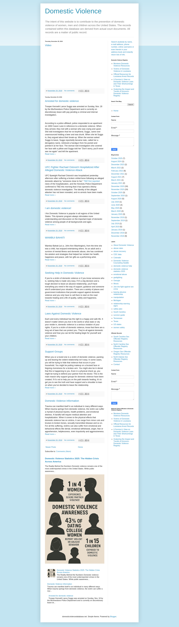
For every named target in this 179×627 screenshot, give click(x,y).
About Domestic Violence (123, 245)
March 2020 (116, 211)
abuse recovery (119, 251)
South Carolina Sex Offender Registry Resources (121, 339)
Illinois (115, 284)
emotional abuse (120, 274)
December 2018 (117, 233)
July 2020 (115, 202)
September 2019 (118, 220)
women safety (119, 327)
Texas (115, 321)
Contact (116, 364)
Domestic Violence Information (62, 400)
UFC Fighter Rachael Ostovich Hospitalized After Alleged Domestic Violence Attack (72, 169)
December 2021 (117, 174)
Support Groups (54, 351)
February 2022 (117, 171)
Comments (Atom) (63, 451)
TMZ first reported (92, 181)
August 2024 (116, 161)
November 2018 (117, 236)
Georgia (116, 281)
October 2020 (116, 192)
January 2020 (116, 214)
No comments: (69, 91)
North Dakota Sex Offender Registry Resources (120, 359)
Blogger (113, 617)
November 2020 (117, 189)
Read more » (50, 154)
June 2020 (115, 205)
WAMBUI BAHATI (55, 237)
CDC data (117, 254)
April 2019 (115, 227)
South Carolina (119, 312)
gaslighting (117, 277)
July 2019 (115, 224)
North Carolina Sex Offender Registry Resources (121, 346)
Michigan (117, 300)
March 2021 (116, 180)
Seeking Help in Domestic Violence (64, 272)
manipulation (118, 297)
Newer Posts (51, 447)
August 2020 (116, 199)
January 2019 (116, 230)
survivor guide (119, 315)
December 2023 (117, 164)
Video (48, 45)
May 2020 (115, 208)
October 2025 (116, 158)
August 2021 (116, 177)
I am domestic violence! (58, 208)
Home (80, 447)
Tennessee (117, 318)
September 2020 (118, 196)
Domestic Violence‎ (73, 11)
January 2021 (116, 183)
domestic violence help (122, 266)
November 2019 (117, 217)
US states (117, 324)
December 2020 (117, 186)
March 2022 (116, 168)
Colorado (117, 258)
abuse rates (118, 248)
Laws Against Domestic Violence (63, 313)
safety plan (117, 309)
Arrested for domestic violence (62, 101)
